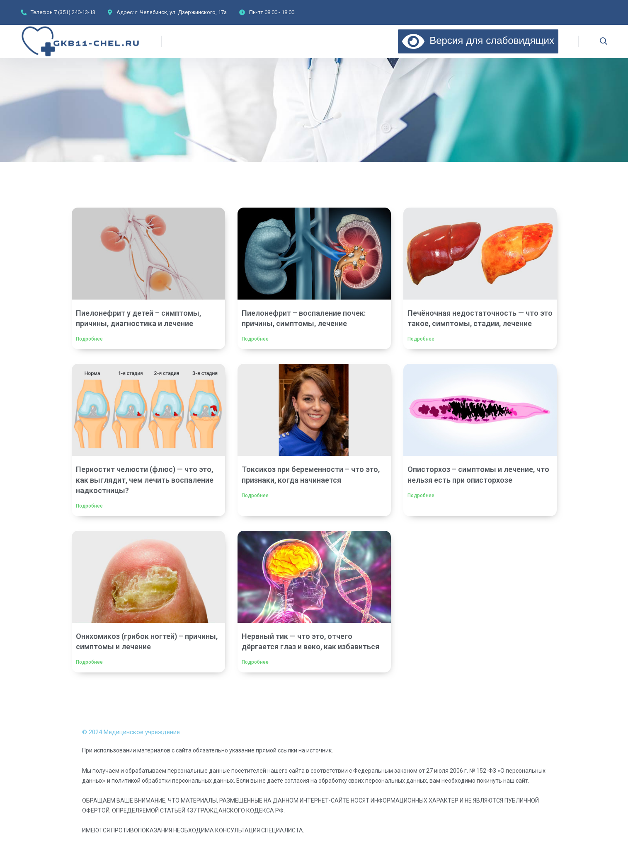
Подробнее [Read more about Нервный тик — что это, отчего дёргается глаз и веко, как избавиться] (255, 662)
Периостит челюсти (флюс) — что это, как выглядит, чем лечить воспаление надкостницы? (144, 479)
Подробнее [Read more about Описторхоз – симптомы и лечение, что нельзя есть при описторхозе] (420, 495)
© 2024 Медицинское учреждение (131, 732)
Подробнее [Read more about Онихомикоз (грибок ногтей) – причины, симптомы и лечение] (89, 662)
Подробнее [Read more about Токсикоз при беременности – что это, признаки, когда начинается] (255, 495)
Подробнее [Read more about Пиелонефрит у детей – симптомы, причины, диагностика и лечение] (89, 339)
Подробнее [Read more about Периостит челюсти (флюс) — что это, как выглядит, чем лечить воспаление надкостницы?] (89, 506)
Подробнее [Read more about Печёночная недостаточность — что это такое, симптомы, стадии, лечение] (420, 339)
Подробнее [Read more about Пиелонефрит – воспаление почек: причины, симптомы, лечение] (255, 339)
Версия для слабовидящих (478, 40)
